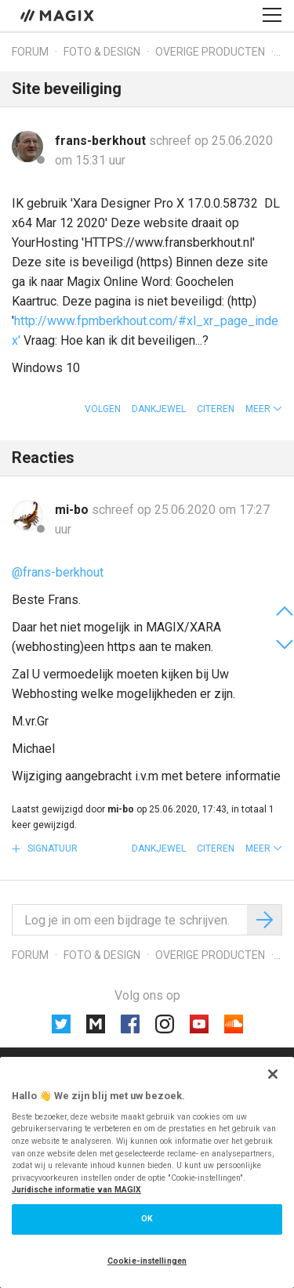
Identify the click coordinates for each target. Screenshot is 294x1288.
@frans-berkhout (57, 572)
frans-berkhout (102, 140)
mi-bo (73, 509)
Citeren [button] (215, 408)
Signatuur (51, 848)
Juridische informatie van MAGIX (76, 1190)
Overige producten (210, 51)
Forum (30, 51)
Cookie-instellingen (147, 1261)
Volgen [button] (103, 408)
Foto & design (102, 51)
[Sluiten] (273, 1074)
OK (147, 1219)
